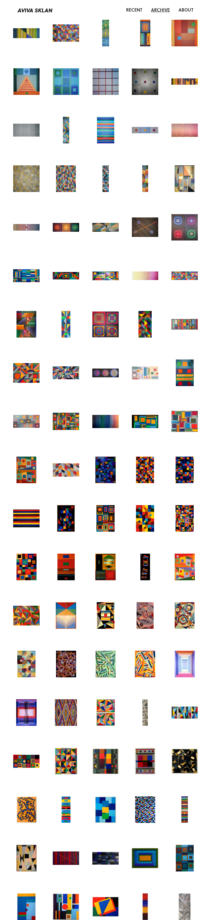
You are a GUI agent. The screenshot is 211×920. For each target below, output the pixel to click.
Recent (134, 10)
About (186, 10)
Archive (162, 9)
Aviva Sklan (35, 10)
